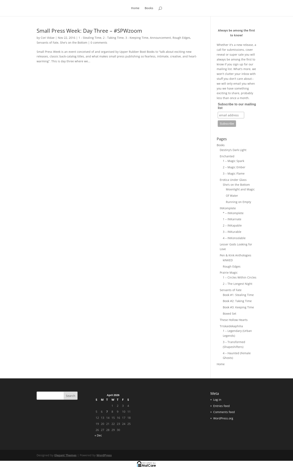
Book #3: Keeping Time (238, 307)
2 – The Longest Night (237, 284)
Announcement (160, 38)
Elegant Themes (65, 455)
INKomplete (228, 208)
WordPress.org (223, 418)
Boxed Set (229, 313)
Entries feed (221, 406)
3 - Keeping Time (136, 38)
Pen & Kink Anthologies (235, 255)
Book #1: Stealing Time (238, 295)
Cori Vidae (48, 38)
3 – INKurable (232, 232)
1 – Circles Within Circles (239, 277)
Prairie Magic (229, 272)
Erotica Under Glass (233, 180)
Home (135, 8)
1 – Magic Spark (233, 161)
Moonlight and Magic (240, 189)
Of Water (232, 196)
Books (149, 8)
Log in (217, 400)
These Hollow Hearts (234, 320)
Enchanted (227, 156)
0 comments (99, 42)
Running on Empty (238, 202)
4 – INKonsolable (234, 238)
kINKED (228, 260)
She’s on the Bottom (236, 185)
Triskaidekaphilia (231, 326)
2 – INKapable (232, 225)
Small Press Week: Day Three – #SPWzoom (89, 30)
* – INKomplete (233, 213)
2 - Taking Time (113, 38)
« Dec (98, 435)
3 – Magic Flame (234, 173)
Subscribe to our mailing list (237, 106)
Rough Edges (181, 38)
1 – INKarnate (232, 219)
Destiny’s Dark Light (233, 150)
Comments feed (224, 412)
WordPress (104, 455)
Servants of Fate (47, 42)
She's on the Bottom (73, 42)
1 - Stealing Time (90, 38)
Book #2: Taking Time (237, 301)
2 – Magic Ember (234, 167)
